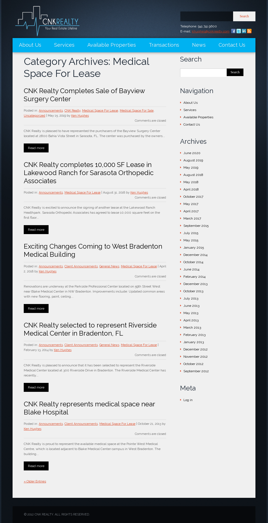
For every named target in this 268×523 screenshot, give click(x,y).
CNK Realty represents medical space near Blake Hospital (89, 408)
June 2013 (191, 306)
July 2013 (190, 298)
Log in (188, 400)
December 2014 (195, 255)
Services (64, 45)
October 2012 (193, 364)
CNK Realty (72, 110)
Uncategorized (34, 115)
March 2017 (192, 218)
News (199, 45)
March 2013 (192, 327)
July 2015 (190, 233)
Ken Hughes (80, 115)
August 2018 (193, 175)
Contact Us (232, 45)
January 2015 (193, 247)
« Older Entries (35, 481)
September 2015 (196, 226)
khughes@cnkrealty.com (210, 31)
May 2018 (190, 182)
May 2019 (190, 167)
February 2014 (194, 277)
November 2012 (195, 357)
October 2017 (193, 197)
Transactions (164, 45)
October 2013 (193, 291)
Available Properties (111, 45)
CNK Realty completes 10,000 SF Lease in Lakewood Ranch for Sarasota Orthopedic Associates (89, 173)
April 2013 (190, 320)
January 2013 (193, 342)
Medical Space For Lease (100, 110)
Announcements (51, 110)
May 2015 (190, 240)
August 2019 (193, 160)
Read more (36, 148)
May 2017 (190, 204)
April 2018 (191, 189)
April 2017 (190, 211)
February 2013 (194, 335)
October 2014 (193, 262)
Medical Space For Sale (137, 110)
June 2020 (191, 153)
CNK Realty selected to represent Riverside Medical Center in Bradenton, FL (90, 329)
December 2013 (195, 284)
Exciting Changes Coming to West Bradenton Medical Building (93, 250)
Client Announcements (81, 266)
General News (109, 266)
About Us (30, 45)
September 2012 (196, 371)
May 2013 (190, 313)
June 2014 (191, 269)
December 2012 (195, 349)
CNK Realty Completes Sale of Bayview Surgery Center (84, 95)
